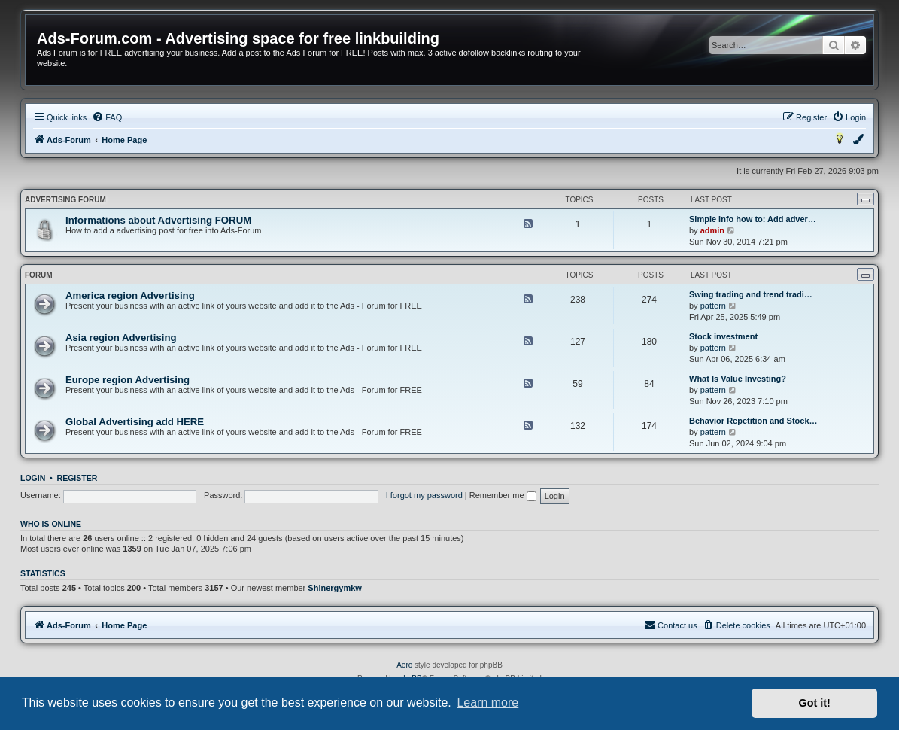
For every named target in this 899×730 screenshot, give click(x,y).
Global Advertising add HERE (134, 421)
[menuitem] (107, 117)
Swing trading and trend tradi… (750, 294)
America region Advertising (130, 295)
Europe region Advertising (127, 379)
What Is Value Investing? (737, 378)
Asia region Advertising (121, 337)
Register (77, 477)
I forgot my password (424, 495)
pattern (713, 305)
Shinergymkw (335, 587)
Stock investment (723, 336)
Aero (404, 665)
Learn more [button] (487, 702)
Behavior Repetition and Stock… (753, 420)
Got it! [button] (815, 703)
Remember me (502, 495)
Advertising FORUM (65, 200)
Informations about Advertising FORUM (158, 220)
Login (32, 477)
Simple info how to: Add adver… (752, 219)
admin (712, 230)
